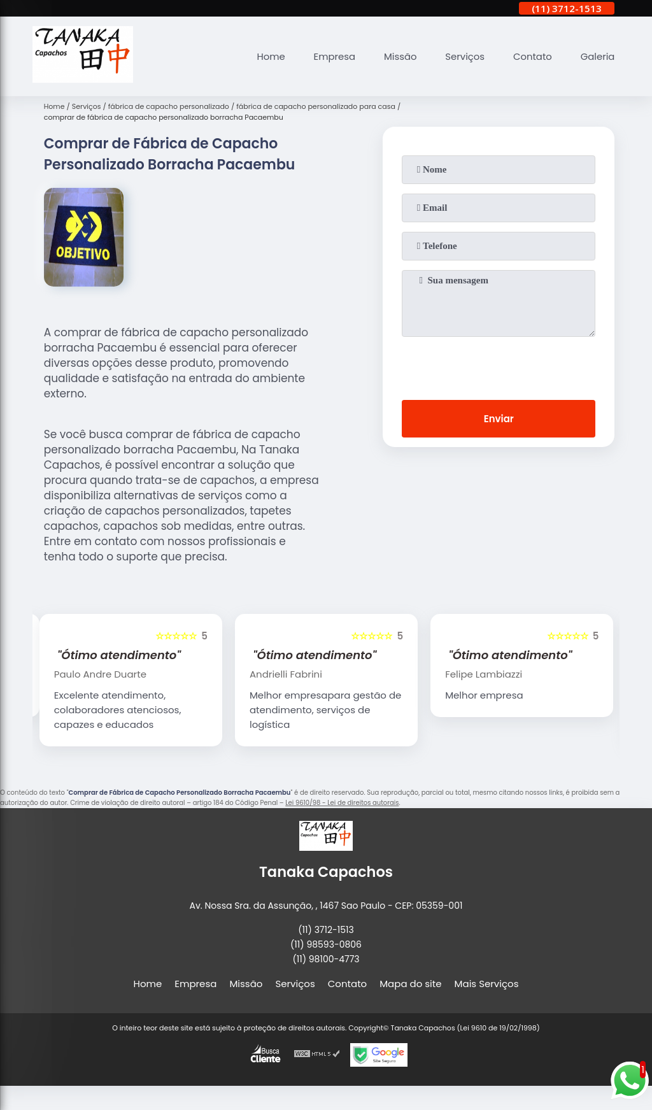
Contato (532, 56)
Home (268, 56)
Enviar (499, 418)
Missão (398, 56)
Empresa (332, 56)
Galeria (597, 56)
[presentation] (498, 365)
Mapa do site (410, 983)
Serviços (463, 56)
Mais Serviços (487, 983)
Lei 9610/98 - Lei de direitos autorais (342, 803)
